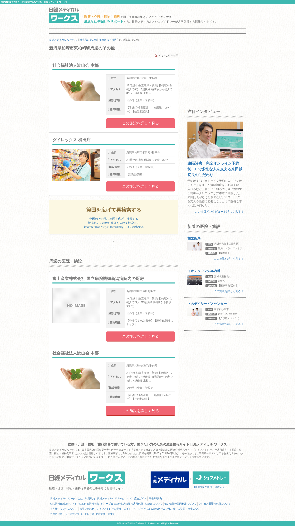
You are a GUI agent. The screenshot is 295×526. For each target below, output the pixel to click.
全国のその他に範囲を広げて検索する (113, 218)
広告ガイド (140, 498)
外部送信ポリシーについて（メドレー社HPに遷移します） (82, 513)
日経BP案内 (155, 498)
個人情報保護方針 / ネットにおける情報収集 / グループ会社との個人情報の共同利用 (96, 503)
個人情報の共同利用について (180, 503)
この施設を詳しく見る (140, 123)
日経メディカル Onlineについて (114, 498)
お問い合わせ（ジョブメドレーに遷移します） (105, 508)
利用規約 (90, 498)
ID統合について (153, 503)
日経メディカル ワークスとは (66, 498)
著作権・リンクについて (63, 508)
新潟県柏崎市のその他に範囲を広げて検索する (114, 227)
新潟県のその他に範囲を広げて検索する (114, 222)
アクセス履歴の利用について (215, 503)
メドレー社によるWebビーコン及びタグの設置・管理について (167, 508)
